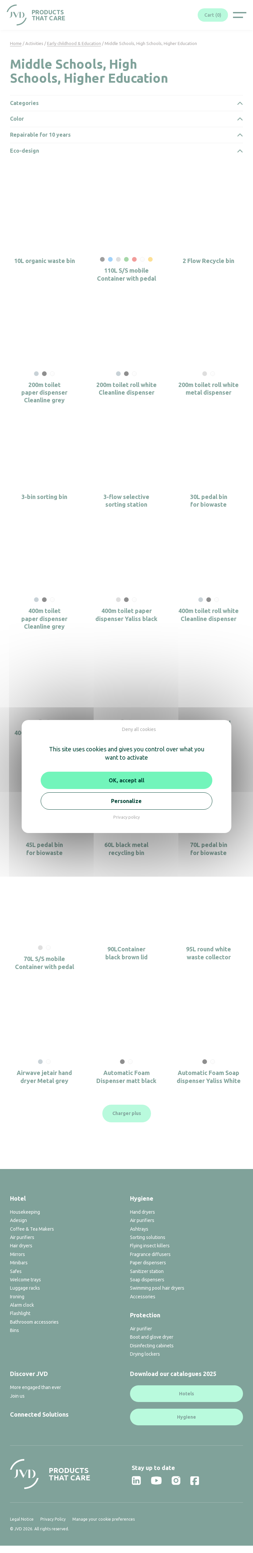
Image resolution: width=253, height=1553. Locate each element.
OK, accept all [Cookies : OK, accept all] (126, 780)
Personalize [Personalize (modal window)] (126, 801)
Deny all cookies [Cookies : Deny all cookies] (139, 729)
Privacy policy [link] (126, 817)
